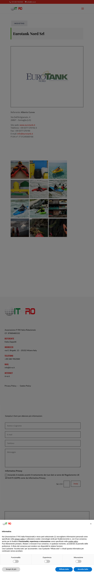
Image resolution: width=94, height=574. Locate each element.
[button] (91, 524)
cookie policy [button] (73, 541)
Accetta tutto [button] (83, 569)
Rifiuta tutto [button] (64, 569)
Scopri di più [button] (11, 569)
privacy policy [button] (20, 539)
